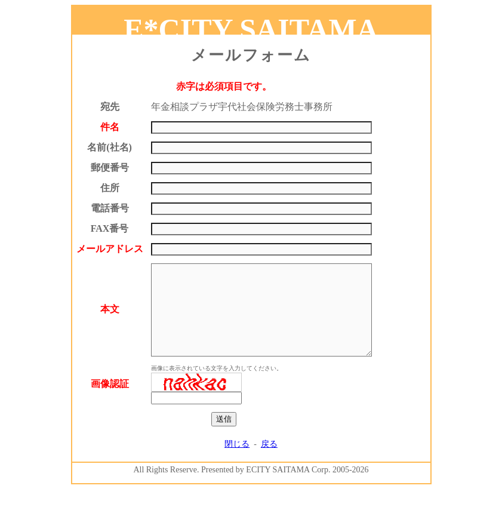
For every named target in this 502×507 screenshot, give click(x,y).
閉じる (237, 461)
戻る (269, 461)
